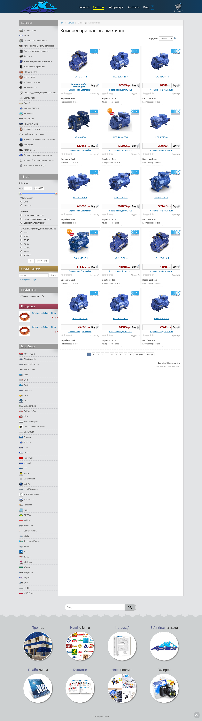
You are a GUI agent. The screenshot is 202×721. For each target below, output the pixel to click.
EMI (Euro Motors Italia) (32, 427)
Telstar (24, 546)
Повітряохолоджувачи (31, 134)
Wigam (24, 577)
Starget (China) (28, 531)
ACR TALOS (27, 354)
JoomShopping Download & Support (168, 366)
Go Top (197, 715)
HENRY (25, 35)
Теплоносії (26, 113)
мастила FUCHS (29, 108)
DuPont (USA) (27, 411)
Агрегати (25, 56)
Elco (23, 416)
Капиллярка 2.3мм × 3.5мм (44, 327)
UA (152, 8)
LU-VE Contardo (28, 489)
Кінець (150, 354)
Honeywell (26, 458)
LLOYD (24, 484)
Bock (23, 375)
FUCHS (25, 442)
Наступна (139, 354)
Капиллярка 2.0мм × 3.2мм (44, 313)
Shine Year (26, 525)
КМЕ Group (26, 593)
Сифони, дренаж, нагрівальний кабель (38, 92)
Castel (24, 385)
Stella (24, 536)
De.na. (24, 401)
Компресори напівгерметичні (35, 61)
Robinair (25, 520)
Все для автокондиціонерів (33, 51)
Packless (25, 505)
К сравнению (74, 90)
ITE (23, 468)
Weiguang (26, 572)
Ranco (24, 510)
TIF (23, 551)
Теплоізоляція (28, 87)
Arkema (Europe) (29, 364)
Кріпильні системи (29, 82)
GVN (23, 447)
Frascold (25, 437)
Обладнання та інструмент (33, 40)
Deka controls (27, 406)
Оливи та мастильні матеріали (35, 155)
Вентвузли (26, 145)
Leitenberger (27, 479)
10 (130, 354)
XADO (24, 588)
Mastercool (26, 499)
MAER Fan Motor (29, 494)
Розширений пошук (28, 279)
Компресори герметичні (32, 66)
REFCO (25, 515)
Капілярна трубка (29, 129)
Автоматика (27, 150)
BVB (23, 380)
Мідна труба (27, 77)
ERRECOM (26, 118)
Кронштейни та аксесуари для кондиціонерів (38, 160)
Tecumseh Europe (29, 541)
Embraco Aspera (28, 421)
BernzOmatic (27, 98)
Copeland (25, 390)
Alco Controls (27, 359)
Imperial (25, 463)
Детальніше (86, 90)
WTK (23, 583)
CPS (23, 395)
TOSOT (25, 557)
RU (152, 6)
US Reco (25, 562)
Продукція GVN (28, 124)
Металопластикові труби (32, 165)
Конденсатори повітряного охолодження (38, 139)
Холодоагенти (28, 72)
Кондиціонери (27, 30)
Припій (24, 103)
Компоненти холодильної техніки (36, 46)
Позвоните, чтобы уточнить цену (78, 85)
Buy (93, 85)
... (107, 354)
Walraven (25, 567)
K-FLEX (25, 473)
